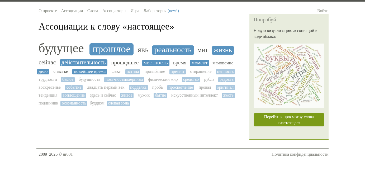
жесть (228, 95)
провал (205, 87)
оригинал (225, 87)
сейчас (47, 62)
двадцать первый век (105, 87)
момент (200, 62)
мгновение (222, 62)
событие (74, 87)
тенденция (48, 95)
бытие (160, 95)
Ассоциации (72, 10)
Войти (323, 10)
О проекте (48, 10)
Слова (92, 10)
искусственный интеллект (194, 95)
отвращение (200, 71)
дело (43, 71)
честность (156, 63)
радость (227, 79)
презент (177, 71)
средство (191, 79)
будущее (61, 48)
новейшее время (90, 71)
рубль (209, 79)
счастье (61, 71)
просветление (180, 87)
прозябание (155, 71)
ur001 (68, 154)
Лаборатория (161, 10)
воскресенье (50, 87)
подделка (138, 87)
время (180, 62)
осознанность (74, 103)
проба (157, 87)
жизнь (223, 50)
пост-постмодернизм (124, 79)
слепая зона (118, 103)
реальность (173, 49)
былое (67, 79)
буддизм (97, 103)
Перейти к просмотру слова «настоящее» (289, 120)
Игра (134, 10)
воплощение (74, 95)
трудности (48, 79)
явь (143, 49)
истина (133, 71)
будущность (89, 79)
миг (202, 50)
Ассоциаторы (114, 10)
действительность (83, 62)
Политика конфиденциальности (300, 154)
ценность (225, 71)
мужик (144, 95)
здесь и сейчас (103, 95)
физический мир (163, 79)
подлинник (48, 103)
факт (116, 71)
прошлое (112, 48)
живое (126, 95)
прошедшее (125, 63)
